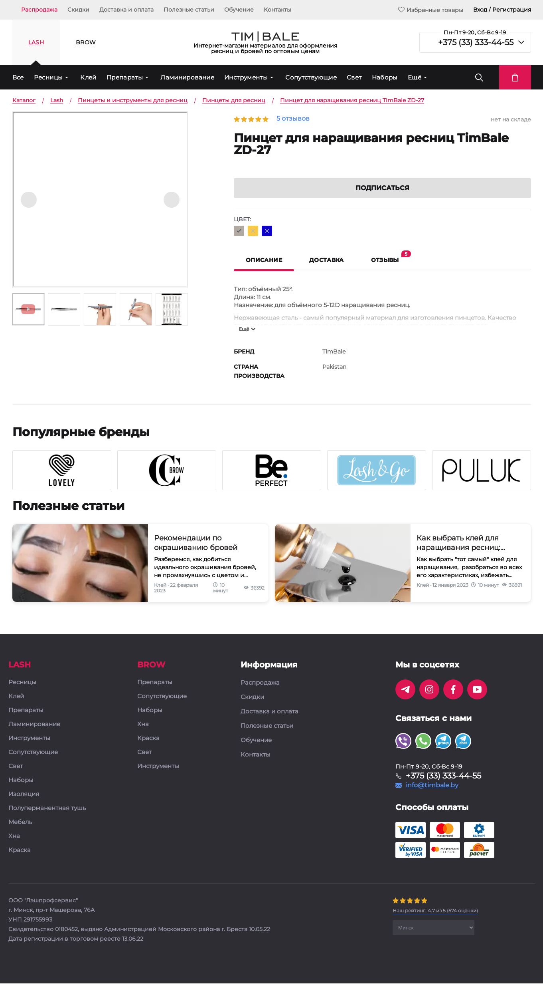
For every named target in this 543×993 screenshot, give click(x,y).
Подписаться (382, 199)
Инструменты (246, 77)
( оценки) (435, 921)
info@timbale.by (432, 796)
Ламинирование (187, 77)
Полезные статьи (189, 9)
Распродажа (39, 9)
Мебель (20, 833)
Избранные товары (430, 10)
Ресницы (48, 77)
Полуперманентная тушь (47, 819)
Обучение (239, 9)
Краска (19, 861)
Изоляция (23, 805)
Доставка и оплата (126, 9)
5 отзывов (293, 118)
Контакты (277, 9)
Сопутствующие (311, 77)
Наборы (385, 77)
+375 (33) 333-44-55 (475, 42)
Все (18, 77)
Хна (14, 847)
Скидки (78, 9)
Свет (354, 77)
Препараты (125, 77)
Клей (88, 77)
